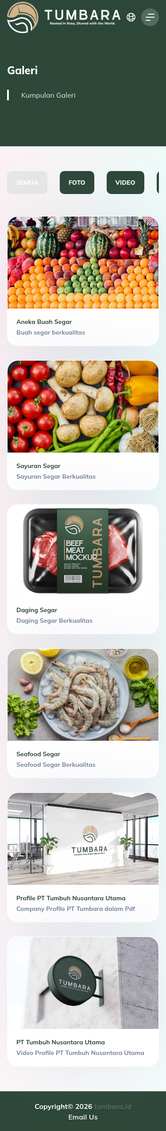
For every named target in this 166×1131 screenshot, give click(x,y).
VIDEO (125, 183)
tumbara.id (112, 1106)
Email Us (82, 1116)
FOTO (77, 183)
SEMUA (27, 183)
